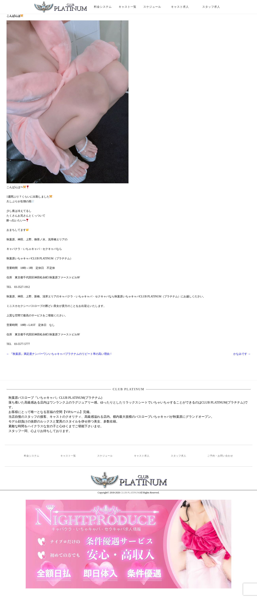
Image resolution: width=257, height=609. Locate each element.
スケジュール (152, 6)
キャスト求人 (183, 6)
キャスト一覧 (127, 6)
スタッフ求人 (214, 6)
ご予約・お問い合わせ (220, 455)
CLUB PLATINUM (130, 492)
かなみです (242, 353)
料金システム (103, 6)
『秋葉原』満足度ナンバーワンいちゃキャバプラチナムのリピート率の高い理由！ (59, 353)
